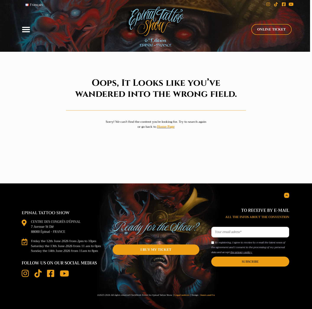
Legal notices (181, 292)
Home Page (166, 124)
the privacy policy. (241, 250)
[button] (26, 28)
